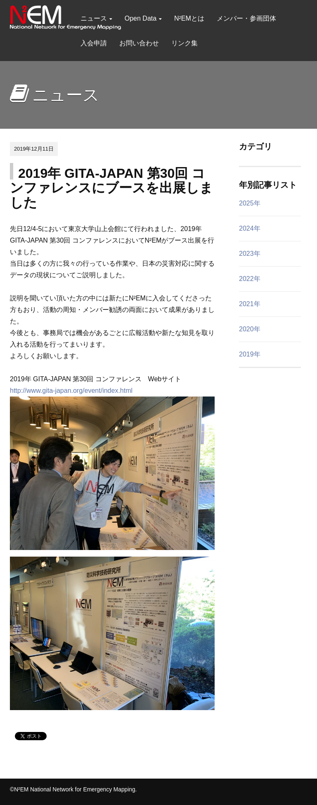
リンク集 (184, 43)
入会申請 (93, 43)
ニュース (96, 18)
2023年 (249, 253)
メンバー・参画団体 (246, 18)
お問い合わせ (139, 43)
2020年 (249, 329)
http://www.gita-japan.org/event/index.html (71, 390)
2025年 (249, 203)
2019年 (249, 354)
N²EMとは (189, 18)
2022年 (249, 278)
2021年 (249, 303)
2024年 (249, 228)
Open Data (143, 18)
